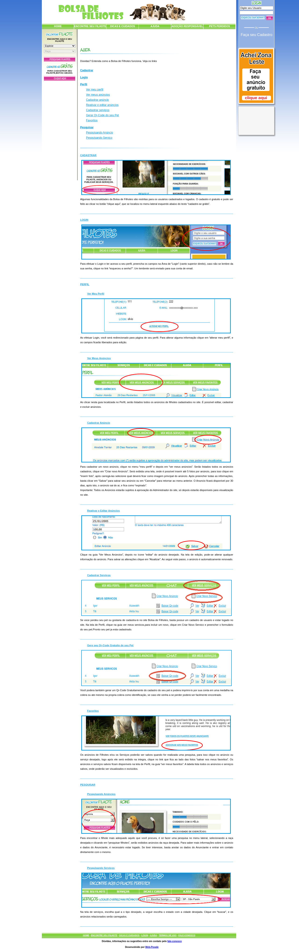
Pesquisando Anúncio (99, 132)
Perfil (83, 84)
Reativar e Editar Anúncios (103, 510)
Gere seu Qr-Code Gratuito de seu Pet (110, 645)
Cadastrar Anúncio (98, 422)
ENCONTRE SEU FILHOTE (90, 26)
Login (84, 77)
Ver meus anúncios (98, 94)
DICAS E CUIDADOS (122, 26)
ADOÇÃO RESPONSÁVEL (187, 26)
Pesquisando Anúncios (101, 794)
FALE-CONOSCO (186, 935)
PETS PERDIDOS (219, 26)
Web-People (152, 947)
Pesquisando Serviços (100, 868)
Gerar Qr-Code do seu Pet (102, 115)
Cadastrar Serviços (98, 575)
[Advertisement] (60, 129)
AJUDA (154, 26)
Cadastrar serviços (97, 110)
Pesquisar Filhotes (59, 59)
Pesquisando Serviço (99, 137)
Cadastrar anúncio (97, 99)
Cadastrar (86, 70)
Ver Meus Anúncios (99, 358)
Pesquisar (86, 127)
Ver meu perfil (94, 89)
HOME (58, 26)
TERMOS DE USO (168, 935)
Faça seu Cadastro (256, 35)
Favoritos (91, 120)
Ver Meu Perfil (95, 293)
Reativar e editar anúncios (102, 105)
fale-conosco (174, 941)
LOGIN (144, 935)
